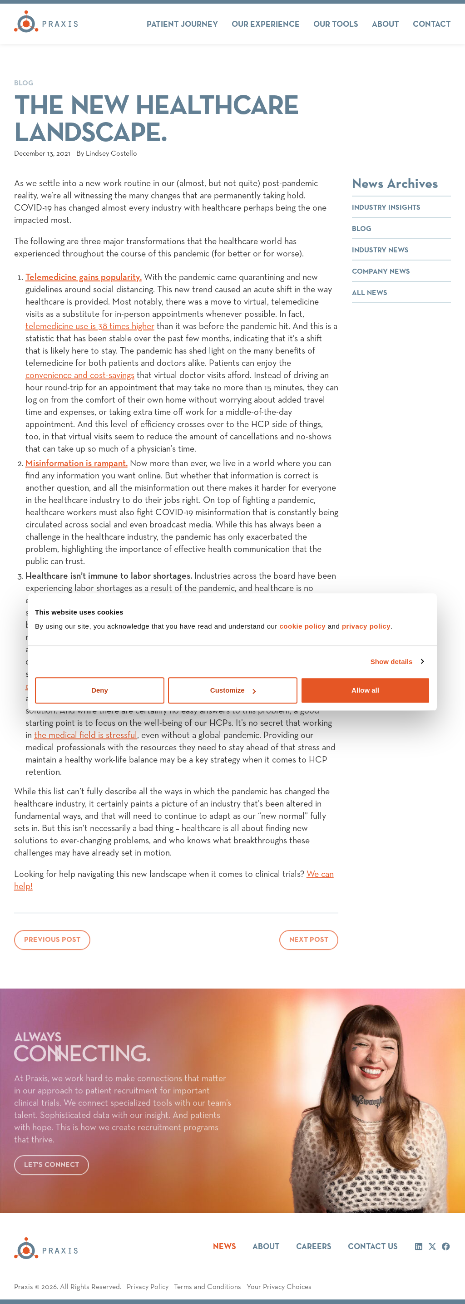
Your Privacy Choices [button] (279, 1287)
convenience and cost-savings (79, 375)
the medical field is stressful (85, 735)
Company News (381, 272)
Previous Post (52, 943)
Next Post (308, 943)
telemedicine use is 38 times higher (89, 326)
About (266, 1247)
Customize (233, 690)
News (224, 1247)
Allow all (365, 690)
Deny (99, 690)
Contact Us (373, 1247)
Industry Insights (386, 208)
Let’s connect (51, 1168)
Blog (24, 83)
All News (369, 293)
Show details (392, 661)
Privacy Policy (147, 1287)
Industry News (380, 250)
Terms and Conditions (207, 1287)
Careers (313, 1247)
